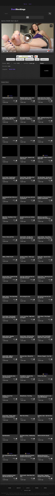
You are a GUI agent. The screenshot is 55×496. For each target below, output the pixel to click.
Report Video (20, 59)
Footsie (42, 63)
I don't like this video (31, 56)
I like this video (17, 56)
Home (9, 487)
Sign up (25, 3)
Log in (30, 3)
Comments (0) (44, 59)
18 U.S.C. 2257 (27, 490)
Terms (36, 487)
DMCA (45, 487)
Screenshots (29, 59)
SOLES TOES (12, 69)
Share (37, 59)
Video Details (10, 59)
